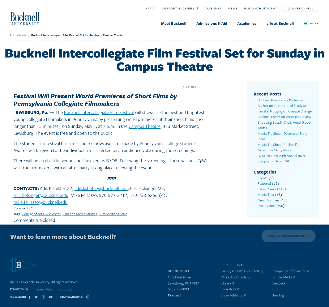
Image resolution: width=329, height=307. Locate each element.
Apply (150, 8)
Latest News (267, 189)
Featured (264, 183)
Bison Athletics (259, 8)
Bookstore (230, 290)
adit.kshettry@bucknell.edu (101, 188)
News (233, 8)
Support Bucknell (180, 8)
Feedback (279, 284)
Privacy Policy (19, 291)
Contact (174, 296)
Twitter (207, 87)
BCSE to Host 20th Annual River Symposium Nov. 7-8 (282, 158)
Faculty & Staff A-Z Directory (242, 271)
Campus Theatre (145, 126)
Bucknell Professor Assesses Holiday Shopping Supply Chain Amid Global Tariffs (284, 122)
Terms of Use (43, 291)
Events (263, 177)
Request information (285, 236)
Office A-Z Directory (235, 278)
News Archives (268, 200)
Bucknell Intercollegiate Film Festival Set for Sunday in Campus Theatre (77, 35)
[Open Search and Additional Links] (311, 23)
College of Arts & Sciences (41, 213)
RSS (274, 290)
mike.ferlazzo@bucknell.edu (40, 202)
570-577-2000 (178, 290)
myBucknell (301, 8)
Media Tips (266, 194)
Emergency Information (290, 271)
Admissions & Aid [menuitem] (211, 23)
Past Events (266, 205)
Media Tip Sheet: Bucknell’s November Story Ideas (278, 147)
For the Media (18, 35)
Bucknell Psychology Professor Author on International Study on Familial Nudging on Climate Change (285, 105)
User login (279, 296)
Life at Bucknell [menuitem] (280, 23)
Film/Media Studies (113, 213)
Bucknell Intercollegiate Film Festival (99, 112)
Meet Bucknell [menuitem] (173, 23)
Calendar (213, 8)
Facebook (200, 87)
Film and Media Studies (80, 213)
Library (227, 284)
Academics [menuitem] (246, 23)
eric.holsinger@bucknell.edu (40, 195)
